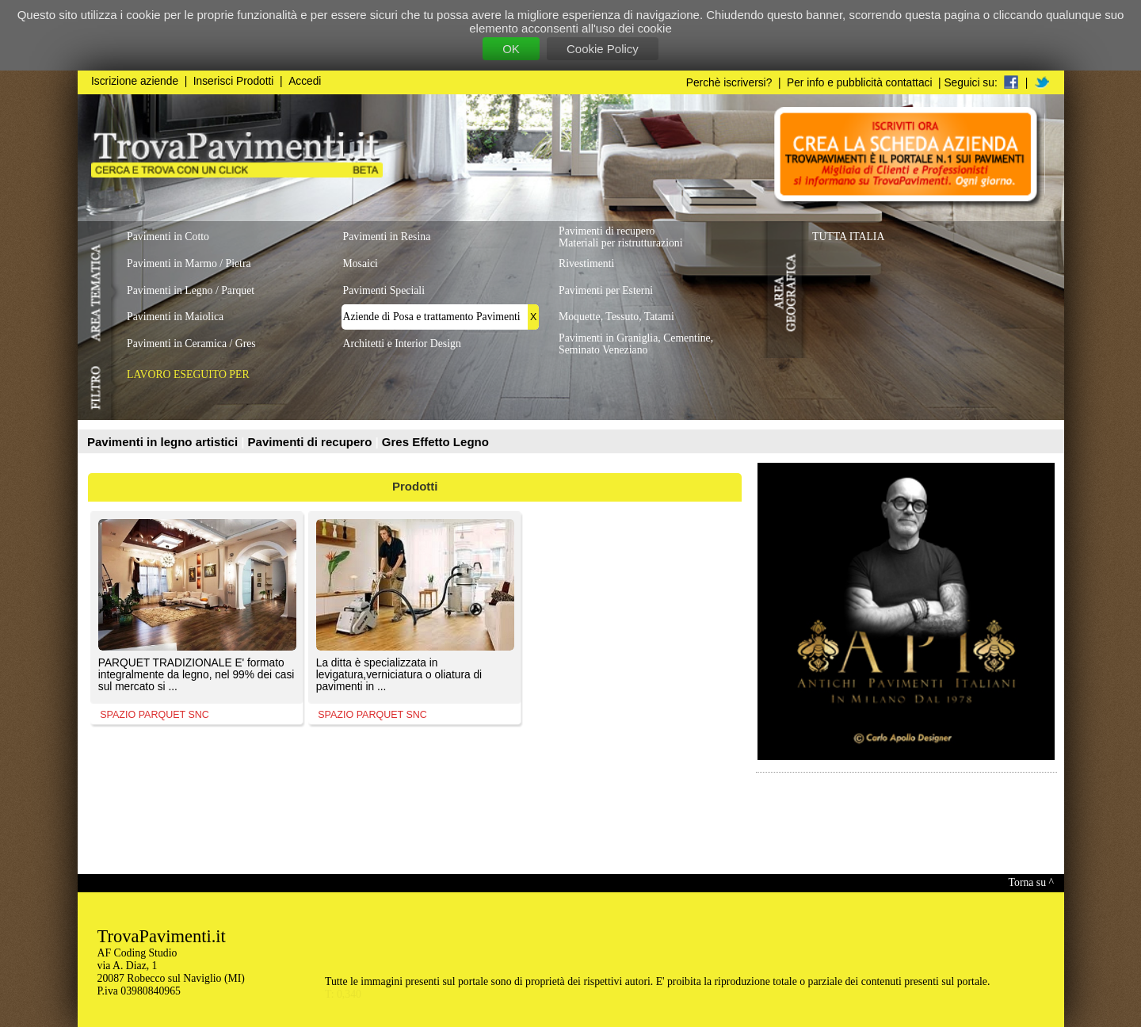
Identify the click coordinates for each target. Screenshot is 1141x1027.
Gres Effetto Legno (435, 442)
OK (511, 48)
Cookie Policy (603, 48)
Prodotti (415, 486)
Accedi (304, 81)
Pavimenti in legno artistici (164, 442)
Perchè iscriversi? (729, 83)
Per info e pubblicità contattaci (859, 83)
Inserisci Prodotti (233, 81)
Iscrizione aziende (134, 81)
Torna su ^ (1031, 882)
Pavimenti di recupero (312, 442)
